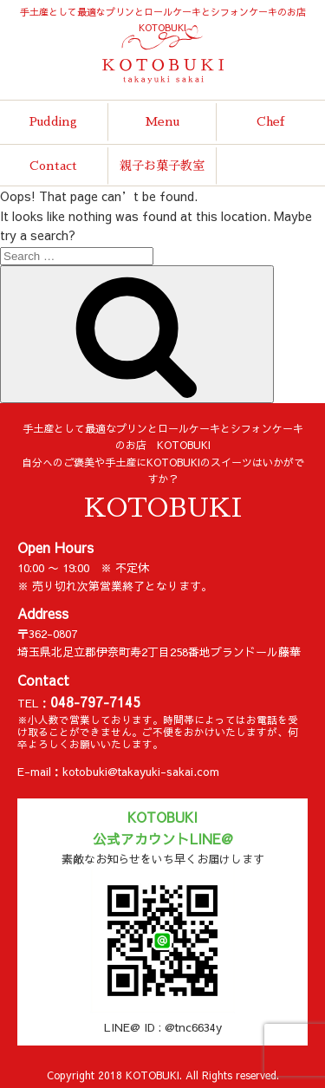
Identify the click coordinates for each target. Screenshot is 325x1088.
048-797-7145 (95, 702)
